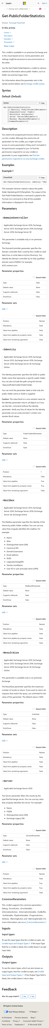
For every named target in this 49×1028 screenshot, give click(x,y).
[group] (24, 114)
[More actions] (45, 9)
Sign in (44, 3)
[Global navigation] (2, 3)
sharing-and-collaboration (18, 9)
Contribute (6, 1021)
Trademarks (19, 1024)
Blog (32, 1017)
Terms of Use (7, 1024)
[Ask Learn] (40, 9)
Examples (8, 39)
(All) (5, 309)
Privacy (15, 1021)
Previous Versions (21, 1017)
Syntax (7, 32)
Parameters (9, 42)
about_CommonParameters (32, 922)
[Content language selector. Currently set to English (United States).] (13, 1006)
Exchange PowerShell (17, 23)
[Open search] (38, 3)
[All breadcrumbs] (4, 9)
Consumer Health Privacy (32, 1021)
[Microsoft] (24, 3)
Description (8, 35)
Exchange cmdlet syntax (34, 83)
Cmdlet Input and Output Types (15, 943)
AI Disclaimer (7, 1017)
